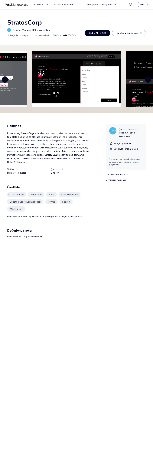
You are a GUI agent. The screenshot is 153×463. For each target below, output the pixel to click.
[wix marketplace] (16, 4)
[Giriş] (142, 4)
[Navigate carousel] (5, 79)
